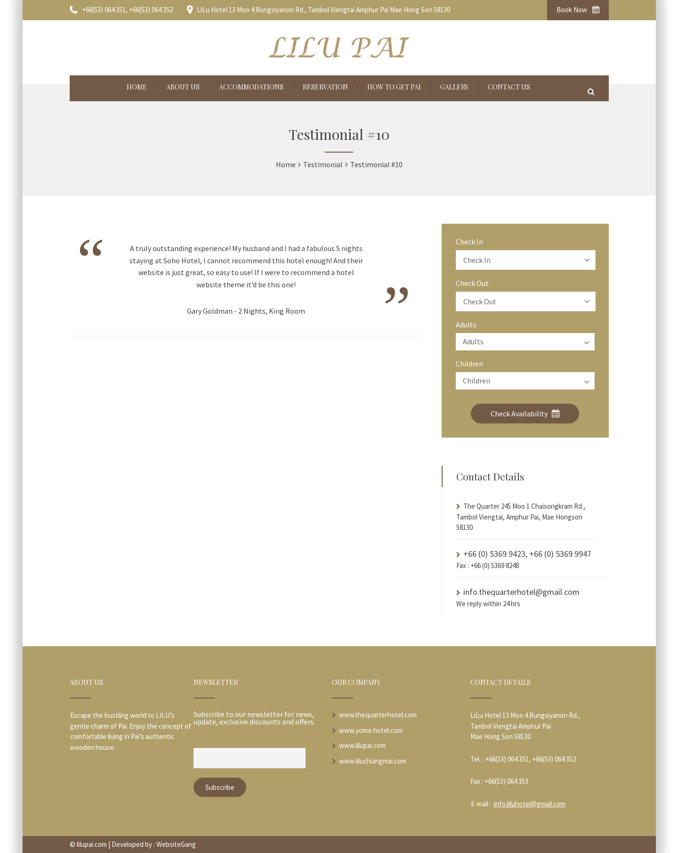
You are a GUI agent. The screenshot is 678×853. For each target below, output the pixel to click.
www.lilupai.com (362, 745)
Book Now (578, 9)
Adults (466, 324)
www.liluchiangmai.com (372, 760)
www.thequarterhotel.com (378, 714)
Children (469, 363)
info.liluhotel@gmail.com (529, 803)
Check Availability (525, 413)
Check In (469, 241)
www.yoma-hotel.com (371, 730)
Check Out (472, 283)
